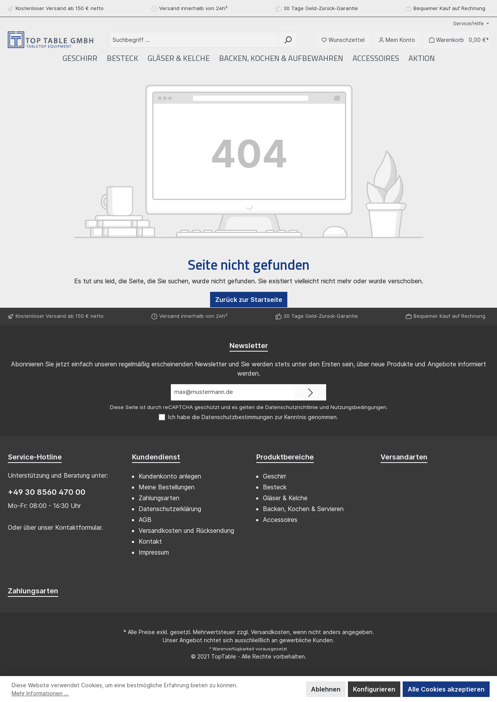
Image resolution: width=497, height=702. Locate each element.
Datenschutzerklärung (170, 509)
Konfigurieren (374, 689)
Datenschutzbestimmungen (237, 417)
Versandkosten (270, 632)
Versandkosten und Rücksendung (186, 530)
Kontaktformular (78, 527)
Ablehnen (326, 689)
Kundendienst (156, 457)
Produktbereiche (285, 457)
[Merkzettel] (343, 40)
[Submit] (310, 392)
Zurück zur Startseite (248, 299)
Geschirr (274, 476)
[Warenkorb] (456, 40)
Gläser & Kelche (285, 498)
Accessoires (280, 519)
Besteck (275, 487)
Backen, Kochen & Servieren (303, 509)
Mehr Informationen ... (40, 693)
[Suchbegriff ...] (194, 40)
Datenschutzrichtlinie (291, 407)
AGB (145, 519)
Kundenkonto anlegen (170, 476)
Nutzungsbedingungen (358, 407)
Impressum (154, 552)
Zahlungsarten (159, 498)
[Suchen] (288, 40)
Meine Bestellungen (167, 487)
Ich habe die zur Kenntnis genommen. (253, 417)
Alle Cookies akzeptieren (446, 689)
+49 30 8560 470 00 (46, 492)
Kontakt (150, 541)
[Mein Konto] (397, 40)
